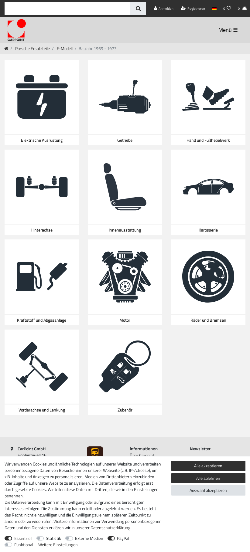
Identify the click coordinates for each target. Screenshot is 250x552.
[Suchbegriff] (67, 8)
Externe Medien (89, 538)
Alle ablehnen (208, 478)
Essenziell (23, 538)
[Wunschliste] (227, 8)
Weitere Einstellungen (58, 544)
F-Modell (64, 48)
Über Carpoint (142, 455)
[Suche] (138, 8)
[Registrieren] (193, 8)
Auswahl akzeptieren (208, 490)
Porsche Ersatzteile (32, 48)
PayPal (123, 538)
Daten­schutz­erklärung (110, 527)
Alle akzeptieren (208, 465)
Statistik (53, 538)
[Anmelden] (164, 8)
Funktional (23, 544)
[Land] (214, 8)
